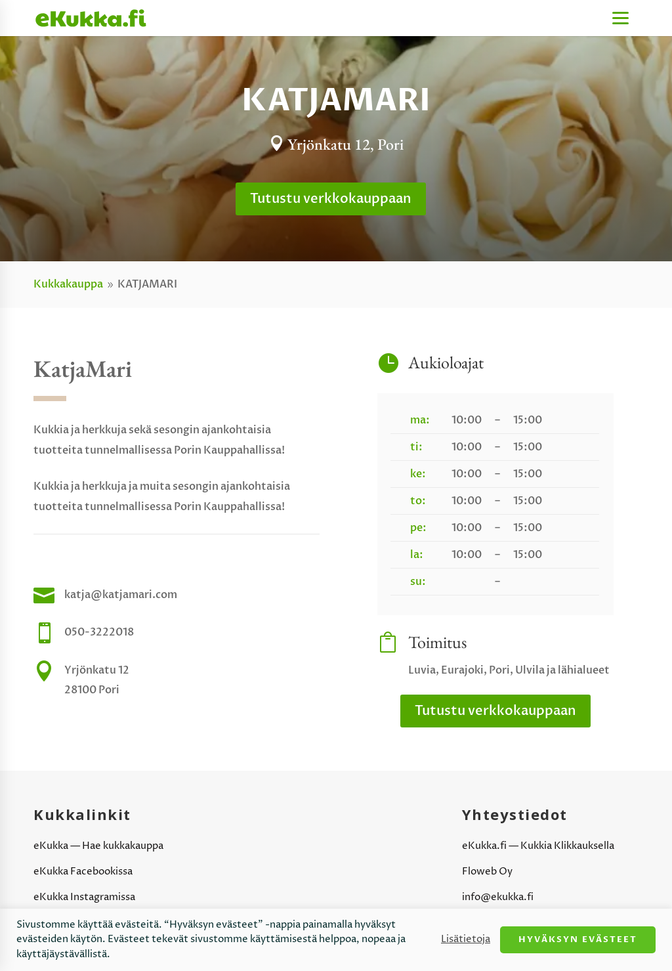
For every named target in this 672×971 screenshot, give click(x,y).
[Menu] (620, 18)
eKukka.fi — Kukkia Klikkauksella (538, 846)
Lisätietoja (465, 939)
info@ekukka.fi (498, 897)
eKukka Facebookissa (83, 871)
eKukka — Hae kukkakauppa (98, 846)
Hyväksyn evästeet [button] (577, 939)
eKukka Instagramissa (84, 897)
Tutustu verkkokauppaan (330, 198)
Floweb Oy (487, 871)
